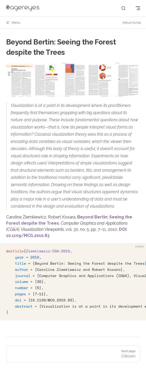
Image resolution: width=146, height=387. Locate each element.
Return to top (132, 22)
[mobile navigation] (138, 8)
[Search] (123, 8)
